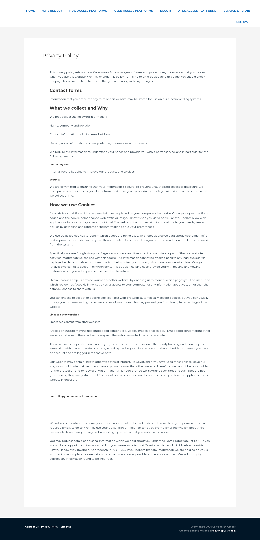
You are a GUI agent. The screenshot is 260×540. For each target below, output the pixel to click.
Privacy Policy (49, 526)
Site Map (65, 526)
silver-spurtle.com (224, 530)
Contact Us (31, 526)
